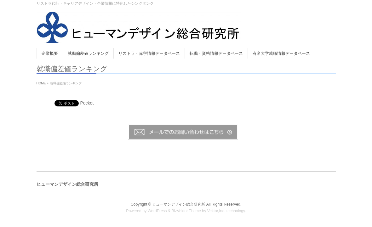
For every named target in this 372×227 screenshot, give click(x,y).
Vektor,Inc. (216, 211)
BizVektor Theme (186, 211)
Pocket (87, 102)
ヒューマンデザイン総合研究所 (178, 204)
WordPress (157, 211)
